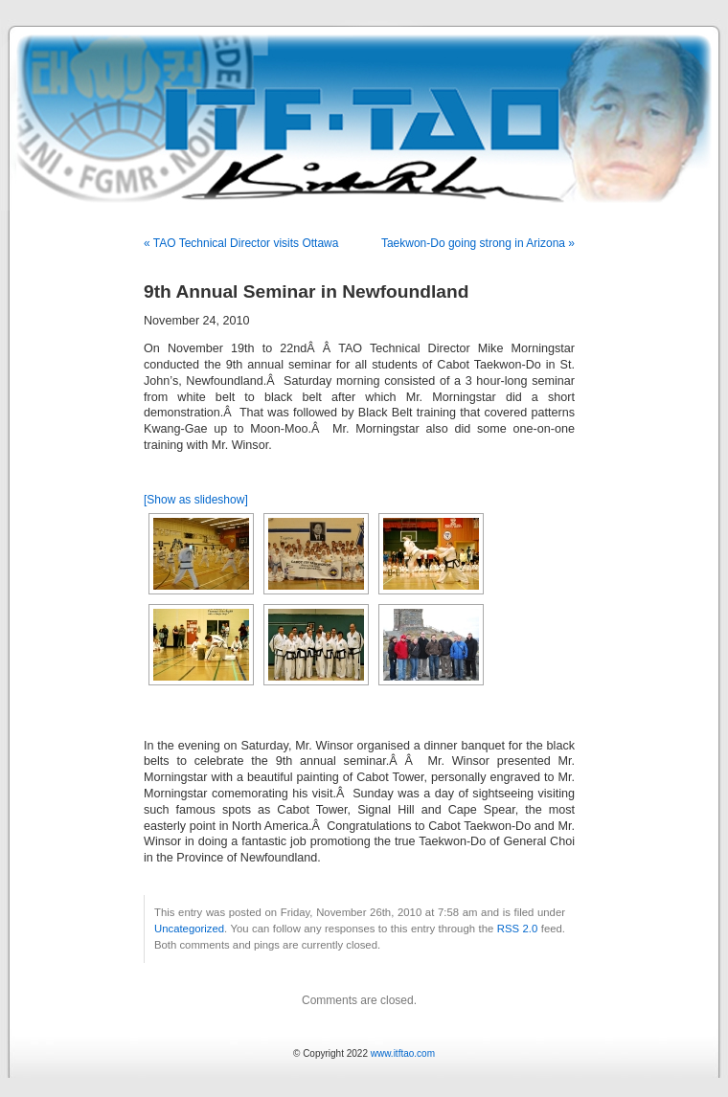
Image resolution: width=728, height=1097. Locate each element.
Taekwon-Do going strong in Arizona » (478, 243)
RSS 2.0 (517, 928)
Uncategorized (189, 928)
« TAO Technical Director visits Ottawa (241, 243)
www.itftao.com (403, 1053)
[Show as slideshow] (196, 499)
